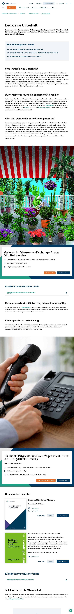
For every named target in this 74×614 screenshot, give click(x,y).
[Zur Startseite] (11, 3)
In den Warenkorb (62, 516)
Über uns (54, 8)
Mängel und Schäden (16, 599)
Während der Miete (33, 14)
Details (50, 516)
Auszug (26, 108)
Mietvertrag (26, 308)
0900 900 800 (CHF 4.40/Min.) (46, 481)
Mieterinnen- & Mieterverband (9, 14)
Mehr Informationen (63, 273)
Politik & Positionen (45, 8)
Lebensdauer (49, 106)
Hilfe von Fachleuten (32, 8)
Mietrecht (22, 8)
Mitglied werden (50, 273)
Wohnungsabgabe (44, 108)
